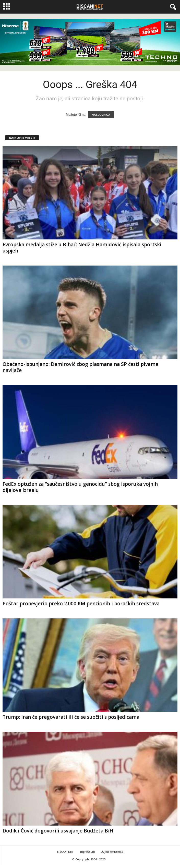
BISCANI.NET (65, 851)
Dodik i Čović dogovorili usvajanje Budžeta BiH (58, 830)
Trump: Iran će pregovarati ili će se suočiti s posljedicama (71, 717)
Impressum (87, 851)
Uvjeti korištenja (112, 851)
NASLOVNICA (101, 114)
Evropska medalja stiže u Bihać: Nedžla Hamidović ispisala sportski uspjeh (82, 247)
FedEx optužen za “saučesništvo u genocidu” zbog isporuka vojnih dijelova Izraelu (80, 487)
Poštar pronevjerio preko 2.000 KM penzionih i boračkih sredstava (81, 603)
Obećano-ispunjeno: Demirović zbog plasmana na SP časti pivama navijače (80, 367)
